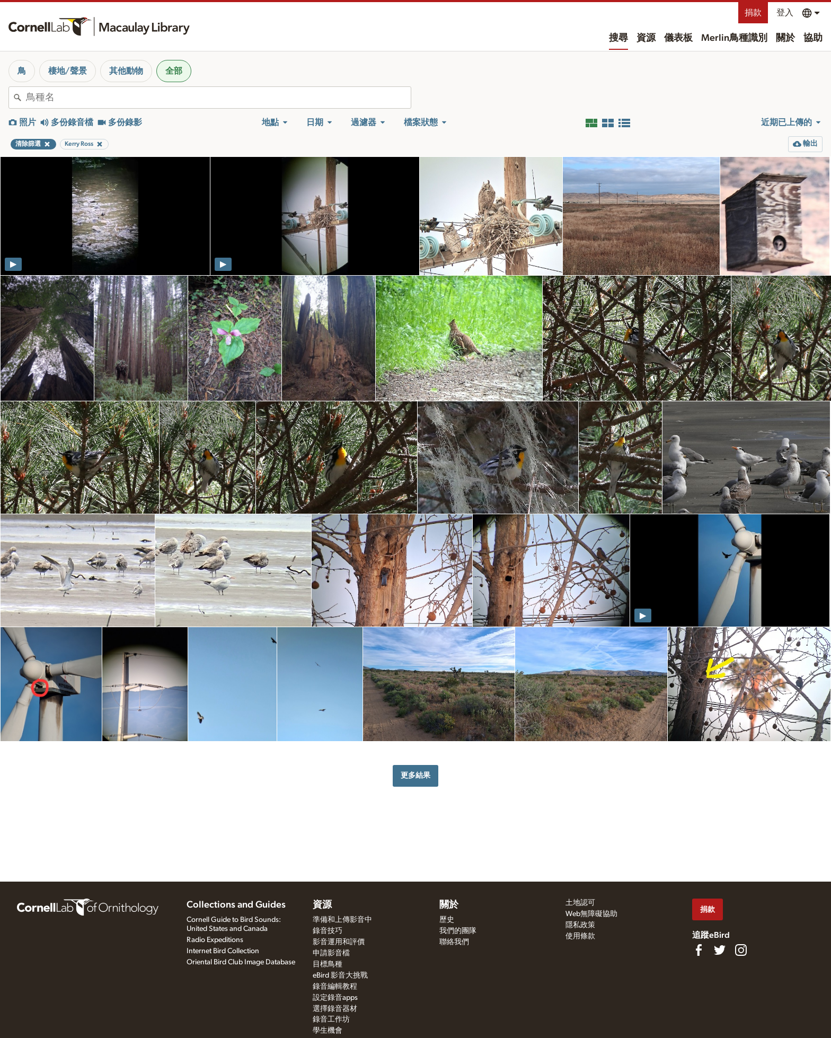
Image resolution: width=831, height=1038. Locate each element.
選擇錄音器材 (335, 1009)
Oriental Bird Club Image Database (241, 962)
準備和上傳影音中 (342, 919)
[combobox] (218, 97)
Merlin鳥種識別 (734, 38)
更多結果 (415, 775)
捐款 (753, 12)
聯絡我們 (454, 942)
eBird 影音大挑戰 (340, 975)
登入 (784, 12)
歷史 (446, 919)
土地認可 (580, 903)
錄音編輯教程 (335, 986)
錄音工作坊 (331, 1019)
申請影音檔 (331, 953)
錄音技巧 (327, 931)
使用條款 (580, 936)
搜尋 (618, 38)
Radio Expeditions (215, 940)
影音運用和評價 (339, 942)
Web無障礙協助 (591, 914)
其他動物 (126, 71)
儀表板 (678, 38)
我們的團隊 (457, 931)
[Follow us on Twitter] (719, 950)
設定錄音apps (335, 997)
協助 (813, 38)
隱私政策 (580, 925)
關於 (785, 38)
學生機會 (327, 1030)
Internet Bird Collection (223, 951)
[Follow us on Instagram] (741, 950)
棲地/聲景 (67, 71)
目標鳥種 (327, 964)
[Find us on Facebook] (698, 950)
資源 (646, 38)
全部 (173, 71)
